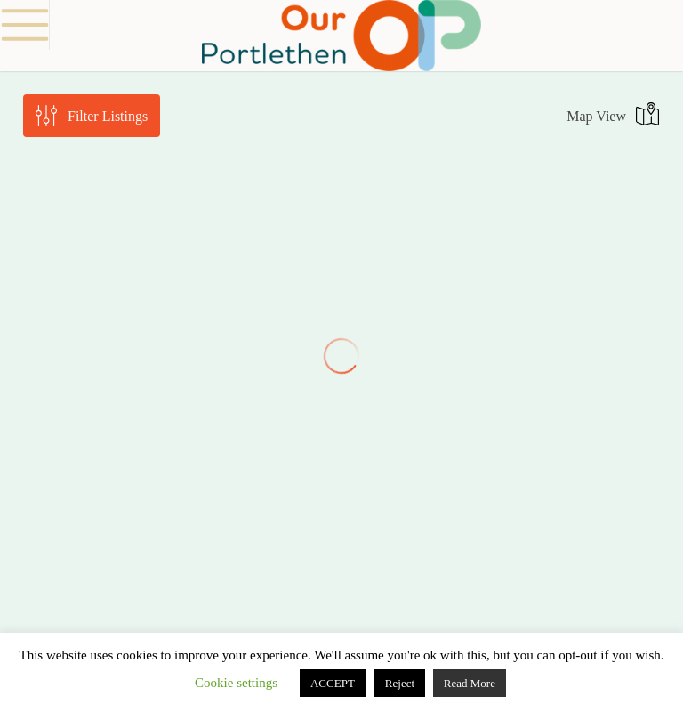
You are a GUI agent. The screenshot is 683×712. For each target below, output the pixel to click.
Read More (469, 683)
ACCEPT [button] (332, 683)
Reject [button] (399, 683)
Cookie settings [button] (236, 683)
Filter (108, 116)
